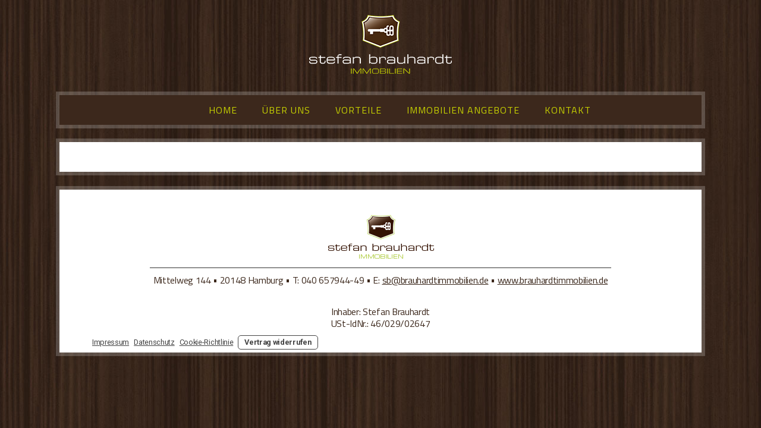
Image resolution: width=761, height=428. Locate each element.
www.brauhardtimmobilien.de (553, 280)
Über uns (286, 110)
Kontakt (568, 110)
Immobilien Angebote (463, 110)
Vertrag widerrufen (277, 342)
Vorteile (358, 110)
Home (223, 110)
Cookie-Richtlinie (207, 342)
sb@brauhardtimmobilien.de (435, 280)
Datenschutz (154, 342)
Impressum (110, 342)
